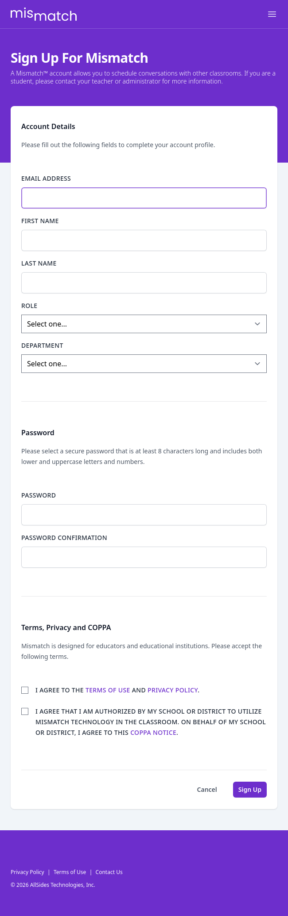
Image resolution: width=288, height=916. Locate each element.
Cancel (207, 789)
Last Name (39, 263)
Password (38, 495)
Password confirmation (64, 537)
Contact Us (109, 872)
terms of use (108, 690)
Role (29, 305)
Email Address (46, 178)
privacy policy (173, 690)
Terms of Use (70, 872)
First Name (40, 221)
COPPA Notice (153, 732)
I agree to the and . (117, 690)
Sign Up (249, 789)
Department (42, 345)
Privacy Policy (27, 872)
